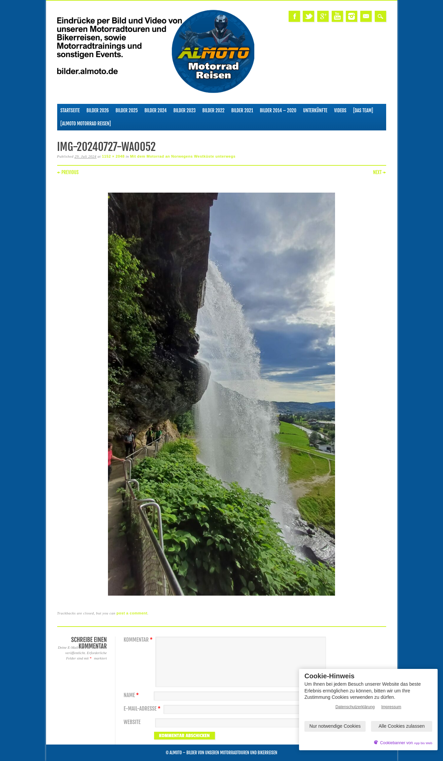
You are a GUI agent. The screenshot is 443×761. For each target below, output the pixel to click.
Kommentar (139, 640)
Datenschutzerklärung (355, 707)
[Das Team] (363, 110)
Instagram (351, 16)
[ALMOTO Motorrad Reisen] (86, 123)
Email (366, 16)
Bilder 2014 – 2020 (278, 110)
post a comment (131, 613)
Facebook (294, 16)
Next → (379, 172)
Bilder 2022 (213, 110)
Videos (340, 110)
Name (132, 695)
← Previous (68, 172)
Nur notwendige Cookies (335, 726)
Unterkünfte (315, 110)
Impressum (391, 707)
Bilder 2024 (155, 110)
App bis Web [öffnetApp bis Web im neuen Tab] (423, 743)
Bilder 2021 (242, 110)
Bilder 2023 (185, 110)
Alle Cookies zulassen (402, 726)
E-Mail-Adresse (143, 709)
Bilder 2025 (126, 110)
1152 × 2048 (113, 156)
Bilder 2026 (97, 110)
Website (132, 722)
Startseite (70, 110)
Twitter (308, 16)
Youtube (337, 16)
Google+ (323, 16)
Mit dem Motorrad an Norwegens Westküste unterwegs (182, 156)
